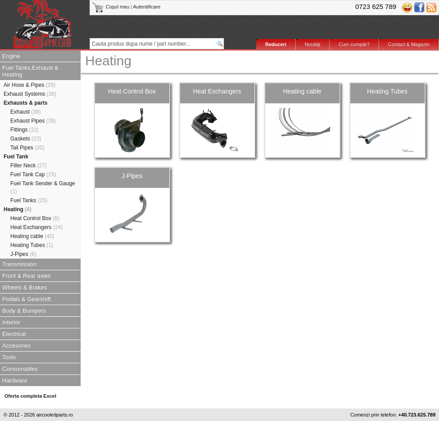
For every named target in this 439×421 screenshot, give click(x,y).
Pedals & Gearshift (26, 299)
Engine (11, 56)
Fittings (24, 130)
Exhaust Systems (30, 94)
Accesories (16, 345)
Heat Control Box (34, 218)
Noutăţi (312, 44)
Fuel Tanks (28, 200)
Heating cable (32, 236)
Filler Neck (28, 165)
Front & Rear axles (26, 275)
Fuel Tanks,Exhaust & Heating (30, 71)
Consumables (20, 369)
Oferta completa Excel (30, 396)
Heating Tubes (31, 245)
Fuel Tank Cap (33, 174)
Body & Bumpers (24, 310)
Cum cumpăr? (354, 44)
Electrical (14, 334)
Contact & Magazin (409, 44)
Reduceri (275, 44)
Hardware (14, 380)
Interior (11, 322)
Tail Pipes (27, 148)
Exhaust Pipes (33, 121)
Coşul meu (111, 6)
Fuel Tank (16, 156)
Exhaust (25, 112)
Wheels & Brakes (24, 287)
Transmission (19, 264)
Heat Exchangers (36, 227)
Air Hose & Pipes (29, 85)
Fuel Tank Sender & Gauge (42, 187)
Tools (9, 357)
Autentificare (146, 6)
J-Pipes (23, 254)
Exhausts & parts (25, 103)
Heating (17, 209)
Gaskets (25, 139)
